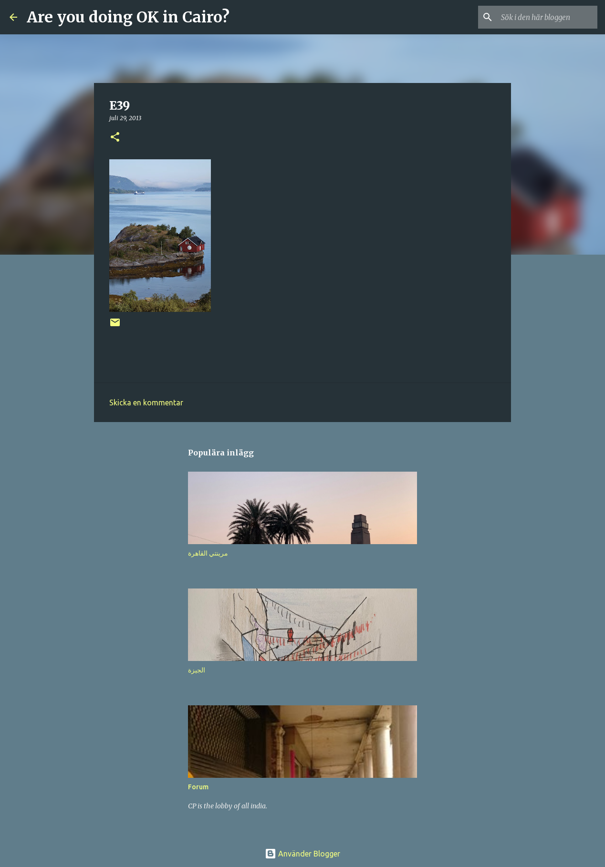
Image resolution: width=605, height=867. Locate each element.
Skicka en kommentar (146, 402)
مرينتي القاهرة (208, 553)
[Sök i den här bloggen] (547, 17)
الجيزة (196, 670)
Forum (198, 787)
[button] (115, 137)
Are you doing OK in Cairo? (128, 17)
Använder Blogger (302, 853)
